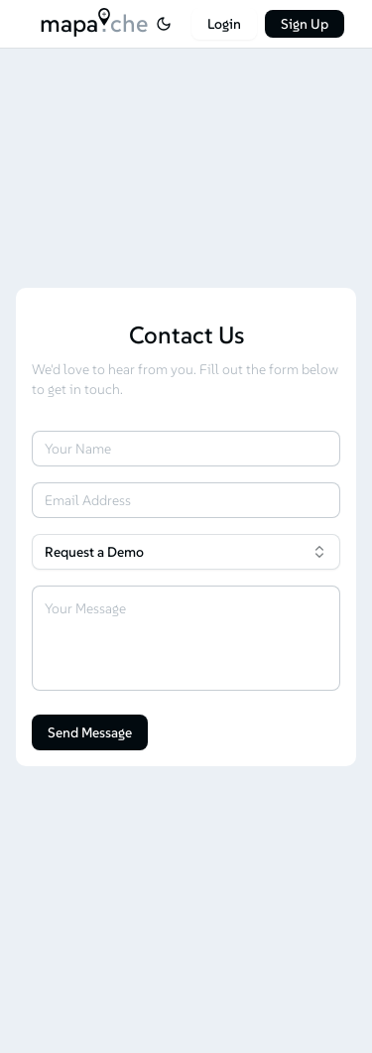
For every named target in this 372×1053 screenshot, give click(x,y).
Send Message (90, 732)
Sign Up (304, 24)
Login (224, 24)
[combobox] (186, 552)
